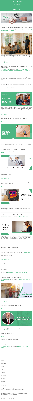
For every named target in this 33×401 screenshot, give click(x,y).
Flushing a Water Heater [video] (8, 263)
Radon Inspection (19, 151)
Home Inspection (11, 70)
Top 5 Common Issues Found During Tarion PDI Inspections (14, 214)
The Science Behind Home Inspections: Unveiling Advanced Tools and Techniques (12, 389)
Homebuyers (2, 360)
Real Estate (2, 366)
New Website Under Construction (8, 344)
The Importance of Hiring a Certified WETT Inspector (13, 149)
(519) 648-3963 (17, 4)
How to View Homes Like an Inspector (9, 247)
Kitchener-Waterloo (26, 69)
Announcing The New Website (7, 333)
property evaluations (3, 375)
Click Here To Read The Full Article (5, 62)
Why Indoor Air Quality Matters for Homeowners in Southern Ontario (16, 27)
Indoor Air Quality (26, 29)
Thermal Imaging (27, 70)
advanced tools (19, 87)
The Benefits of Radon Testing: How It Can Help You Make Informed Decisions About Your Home (14, 393)
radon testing (22, 70)
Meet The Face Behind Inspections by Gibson (11, 305)
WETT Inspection (3, 382)
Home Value (2, 359)
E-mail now (16, 9)
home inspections (11, 30)
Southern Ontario (5, 30)
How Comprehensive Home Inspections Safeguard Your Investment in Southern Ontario (13, 388)
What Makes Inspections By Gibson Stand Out (11, 277)
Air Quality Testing (20, 29)
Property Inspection (17, 70)
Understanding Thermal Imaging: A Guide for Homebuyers (14, 118)
